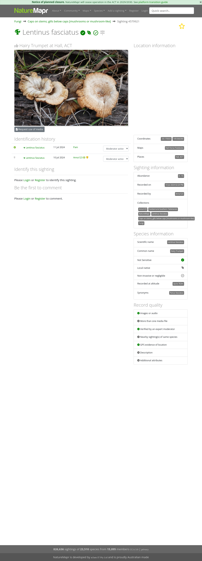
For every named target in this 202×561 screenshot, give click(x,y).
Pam (75, 147)
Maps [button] (86, 10)
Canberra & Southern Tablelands (163, 209)
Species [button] (98, 10)
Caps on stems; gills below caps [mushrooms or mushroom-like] (69, 21)
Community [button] (71, 10)
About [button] (55, 10)
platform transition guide (153, 2)
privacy (145, 549)
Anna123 (78, 157)
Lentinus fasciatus (35, 147)
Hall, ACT (179, 157)
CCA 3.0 (134, 549)
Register (134, 10)
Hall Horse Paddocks (174, 148)
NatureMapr (144, 213)
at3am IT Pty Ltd (99, 557)
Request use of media (29, 129)
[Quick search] (171, 10)
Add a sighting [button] (116, 10)
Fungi (17, 21)
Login (145, 10)
